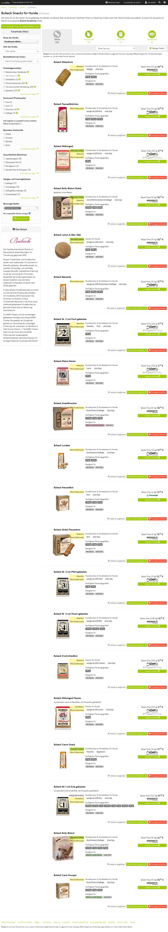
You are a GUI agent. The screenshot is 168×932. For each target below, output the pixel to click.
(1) (152, 36)
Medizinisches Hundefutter (15, 72)
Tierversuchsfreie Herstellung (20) (18, 87)
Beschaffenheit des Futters (14, 57)
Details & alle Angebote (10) (137, 308)
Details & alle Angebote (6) (137, 135)
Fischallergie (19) (11, 187)
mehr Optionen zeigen (28, 94)
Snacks (22, 7)
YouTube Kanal (122, 922)
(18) (89, 36)
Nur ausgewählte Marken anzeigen (16, 213)
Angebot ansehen (152, 74)
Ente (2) (7, 102)
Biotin (6, 145)
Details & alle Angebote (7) (137, 435)
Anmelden (150, 2)
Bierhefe (7, 141)
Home (3, 7)
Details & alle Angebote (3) (137, 177)
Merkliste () (112, 2)
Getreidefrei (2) (10, 79)
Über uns (57, 922)
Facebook (111, 922)
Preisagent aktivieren (157, 93)
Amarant (8, 138)
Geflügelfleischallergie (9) (14, 191)
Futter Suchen (21, 218)
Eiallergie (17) (9, 183)
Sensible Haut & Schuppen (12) (17, 170)
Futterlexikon (47, 922)
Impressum (66, 922)
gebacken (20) (10, 90)
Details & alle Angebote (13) (137, 864)
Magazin (37, 922)
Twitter (132, 922)
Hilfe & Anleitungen (8, 922)
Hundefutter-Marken (25, 922)
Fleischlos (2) (10, 109)
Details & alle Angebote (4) (137, 603)
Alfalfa (7, 134)
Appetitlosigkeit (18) (12, 159)
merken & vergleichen (117, 93)
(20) (57, 36)
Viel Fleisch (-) (10, 76)
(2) (121, 36)
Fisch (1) (8, 106)
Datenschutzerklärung (80, 922)
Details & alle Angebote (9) (137, 224)
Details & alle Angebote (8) (137, 906)
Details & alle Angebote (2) (137, 392)
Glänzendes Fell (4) (12, 162)
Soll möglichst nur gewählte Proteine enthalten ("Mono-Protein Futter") (20, 122)
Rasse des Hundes (10, 38)
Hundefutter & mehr (132, 2)
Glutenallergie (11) (11, 194)
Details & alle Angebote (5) (137, 93)
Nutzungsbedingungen (98, 922)
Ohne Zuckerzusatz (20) (14, 83)
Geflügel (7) (9, 113)
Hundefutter (12, 7)
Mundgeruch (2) (11, 166)
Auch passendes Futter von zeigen (21, 26)
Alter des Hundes (10, 47)
